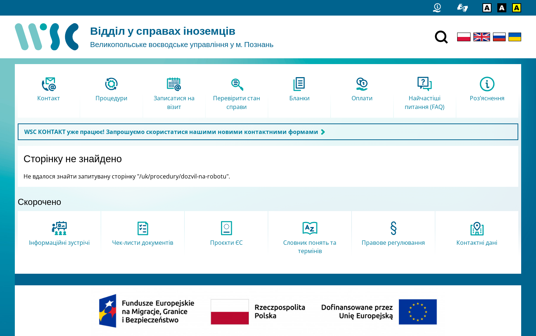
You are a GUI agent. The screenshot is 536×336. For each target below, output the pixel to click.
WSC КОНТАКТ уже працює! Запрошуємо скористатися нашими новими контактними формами (171, 132)
